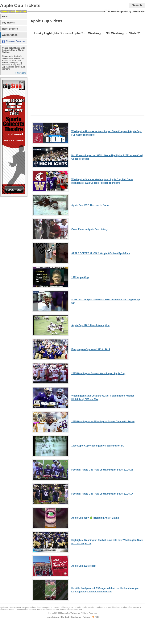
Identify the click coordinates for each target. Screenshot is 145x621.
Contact (65, 617)
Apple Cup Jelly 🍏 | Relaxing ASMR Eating (95, 517)
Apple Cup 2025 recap (83, 566)
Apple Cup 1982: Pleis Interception (90, 325)
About (56, 617)
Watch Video (10, 34)
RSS (97, 617)
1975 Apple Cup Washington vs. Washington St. (97, 445)
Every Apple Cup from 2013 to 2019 (90, 349)
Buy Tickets (8, 22)
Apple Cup (73, 607)
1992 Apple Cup (80, 277)
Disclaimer (76, 617)
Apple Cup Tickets (20, 5)
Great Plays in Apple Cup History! (89, 229)
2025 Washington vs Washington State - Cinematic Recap (103, 421)
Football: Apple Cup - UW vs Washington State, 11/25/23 (102, 469)
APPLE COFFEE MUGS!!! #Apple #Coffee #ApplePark (100, 253)
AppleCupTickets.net (71, 613)
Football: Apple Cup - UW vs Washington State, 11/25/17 (102, 493)
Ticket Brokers (10, 28)
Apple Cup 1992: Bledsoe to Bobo (90, 205)
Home (5, 16)
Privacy (86, 617)
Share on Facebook (16, 41)
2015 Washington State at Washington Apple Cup (98, 373)
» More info (20, 73)
